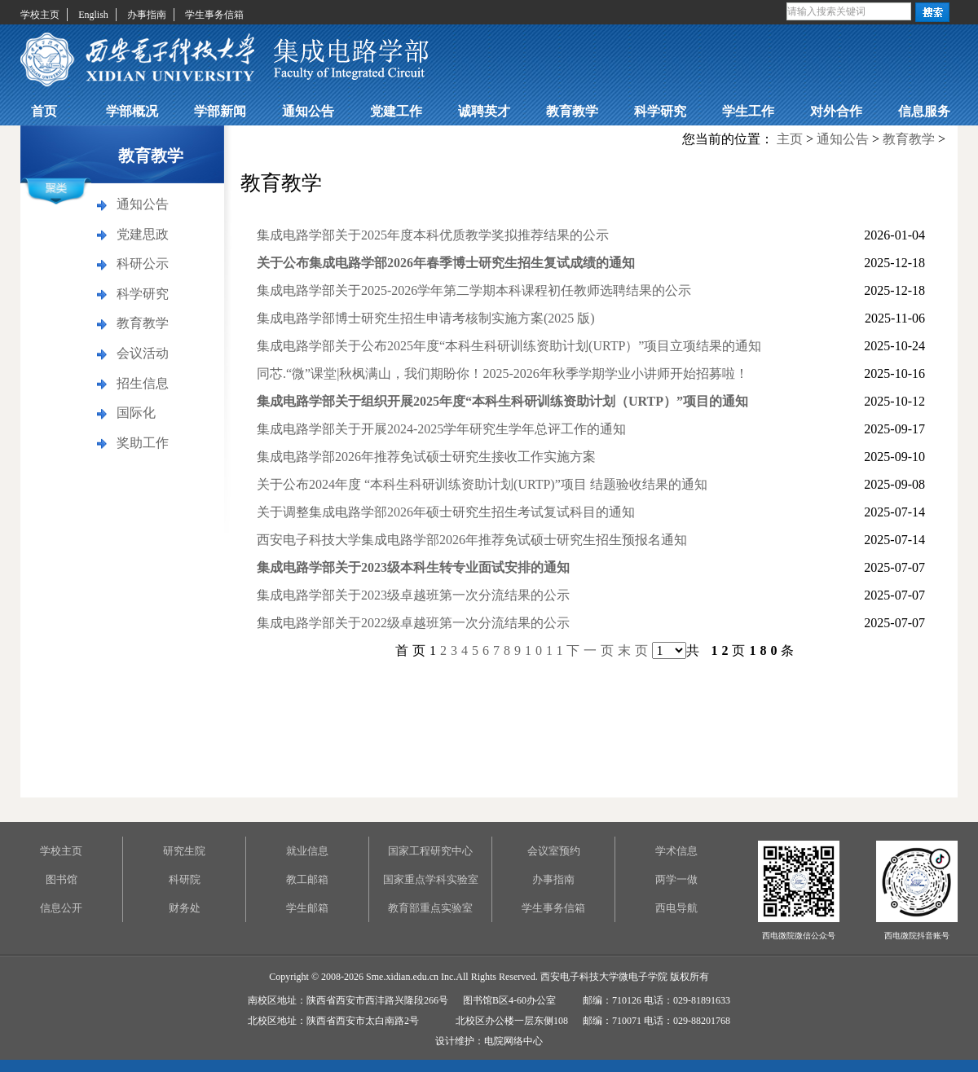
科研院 (184, 879)
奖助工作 (143, 443)
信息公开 (61, 908)
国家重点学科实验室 (430, 879)
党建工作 (396, 111)
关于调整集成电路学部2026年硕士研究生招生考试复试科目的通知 (446, 512)
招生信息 (143, 383)
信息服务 (924, 111)
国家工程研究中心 (430, 851)
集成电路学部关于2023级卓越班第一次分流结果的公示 (413, 595)
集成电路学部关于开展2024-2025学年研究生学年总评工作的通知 (441, 429)
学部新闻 (220, 111)
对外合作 (836, 111)
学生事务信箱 (214, 14)
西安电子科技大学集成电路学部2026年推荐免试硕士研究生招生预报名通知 (472, 540)
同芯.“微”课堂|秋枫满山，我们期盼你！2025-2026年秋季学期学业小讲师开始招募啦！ (502, 373)
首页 (44, 111)
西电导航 (676, 908)
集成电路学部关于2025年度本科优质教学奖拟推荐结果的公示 (433, 235)
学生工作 (748, 111)
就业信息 (307, 851)
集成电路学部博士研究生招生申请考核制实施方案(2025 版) (426, 318)
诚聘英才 (484, 111)
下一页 (592, 650)
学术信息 (676, 851)
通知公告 (308, 111)
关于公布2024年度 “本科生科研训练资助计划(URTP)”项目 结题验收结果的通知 (482, 484)
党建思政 (143, 234)
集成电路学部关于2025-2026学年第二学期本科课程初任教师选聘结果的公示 (474, 290)
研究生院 (184, 851)
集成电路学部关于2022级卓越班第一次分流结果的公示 (413, 623)
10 (535, 650)
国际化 (136, 413)
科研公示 (143, 263)
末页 (635, 650)
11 (556, 650)
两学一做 (676, 879)
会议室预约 (553, 851)
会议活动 (143, 353)
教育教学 (572, 111)
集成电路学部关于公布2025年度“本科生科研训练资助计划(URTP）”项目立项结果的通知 (509, 346)
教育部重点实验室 (430, 908)
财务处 (184, 908)
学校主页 (39, 14)
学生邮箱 (307, 908)
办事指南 (146, 14)
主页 (790, 139)
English (93, 14)
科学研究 (660, 111)
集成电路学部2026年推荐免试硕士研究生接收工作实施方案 (426, 457)
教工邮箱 (307, 879)
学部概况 (132, 111)
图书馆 (61, 879)
